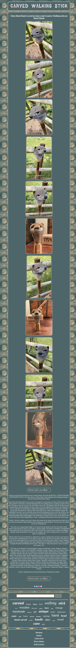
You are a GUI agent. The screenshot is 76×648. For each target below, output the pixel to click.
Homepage (39, 632)
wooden (24, 607)
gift (35, 611)
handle (39, 619)
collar (31, 620)
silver (47, 619)
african (32, 616)
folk (43, 624)
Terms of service (39, 644)
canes (53, 620)
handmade (19, 611)
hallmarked (61, 612)
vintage (59, 607)
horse (25, 616)
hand (55, 615)
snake (13, 616)
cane (36, 623)
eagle (52, 608)
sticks (40, 608)
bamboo (38, 616)
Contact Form (38, 638)
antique (44, 611)
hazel (41, 604)
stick (62, 603)
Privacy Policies (39, 641)
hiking (35, 604)
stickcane (34, 608)
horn (47, 608)
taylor (53, 612)
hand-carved (20, 619)
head (63, 615)
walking (50, 603)
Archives (39, 635)
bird (16, 608)
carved (18, 603)
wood (60, 619)
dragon (28, 604)
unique (29, 612)
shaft (20, 616)
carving (46, 616)
